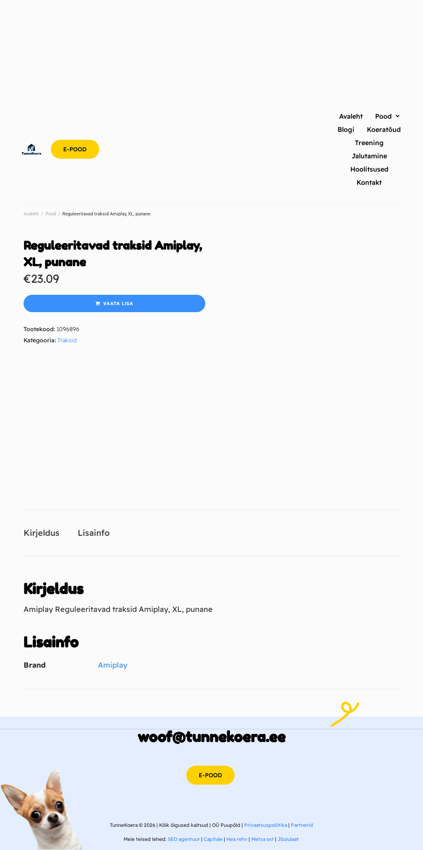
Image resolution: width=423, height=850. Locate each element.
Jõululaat (288, 839)
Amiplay (112, 665)
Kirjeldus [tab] (41, 533)
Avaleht (31, 214)
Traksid (67, 340)
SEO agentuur (184, 839)
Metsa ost (262, 839)
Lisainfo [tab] (93, 533)
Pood (50, 214)
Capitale (213, 839)
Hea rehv (236, 839)
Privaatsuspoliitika (265, 825)
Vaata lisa (118, 303)
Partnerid (302, 825)
